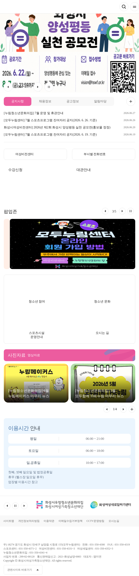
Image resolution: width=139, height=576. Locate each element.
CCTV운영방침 (95, 521)
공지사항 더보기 (130, 101)
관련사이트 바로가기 (19, 569)
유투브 (115, 569)
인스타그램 (123, 569)
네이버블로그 (132, 569)
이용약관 (49, 521)
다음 (37, 86)
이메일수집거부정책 (70, 521)
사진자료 (17, 355)
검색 (123, 6)
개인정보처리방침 (29, 521)
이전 (8, 86)
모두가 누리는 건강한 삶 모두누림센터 (20, 7)
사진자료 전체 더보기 (132, 409)
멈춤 (48, 86)
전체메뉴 (134, 6)
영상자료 (34, 355)
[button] (105, 211)
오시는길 (114, 521)
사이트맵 (8, 521)
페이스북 (107, 569)
